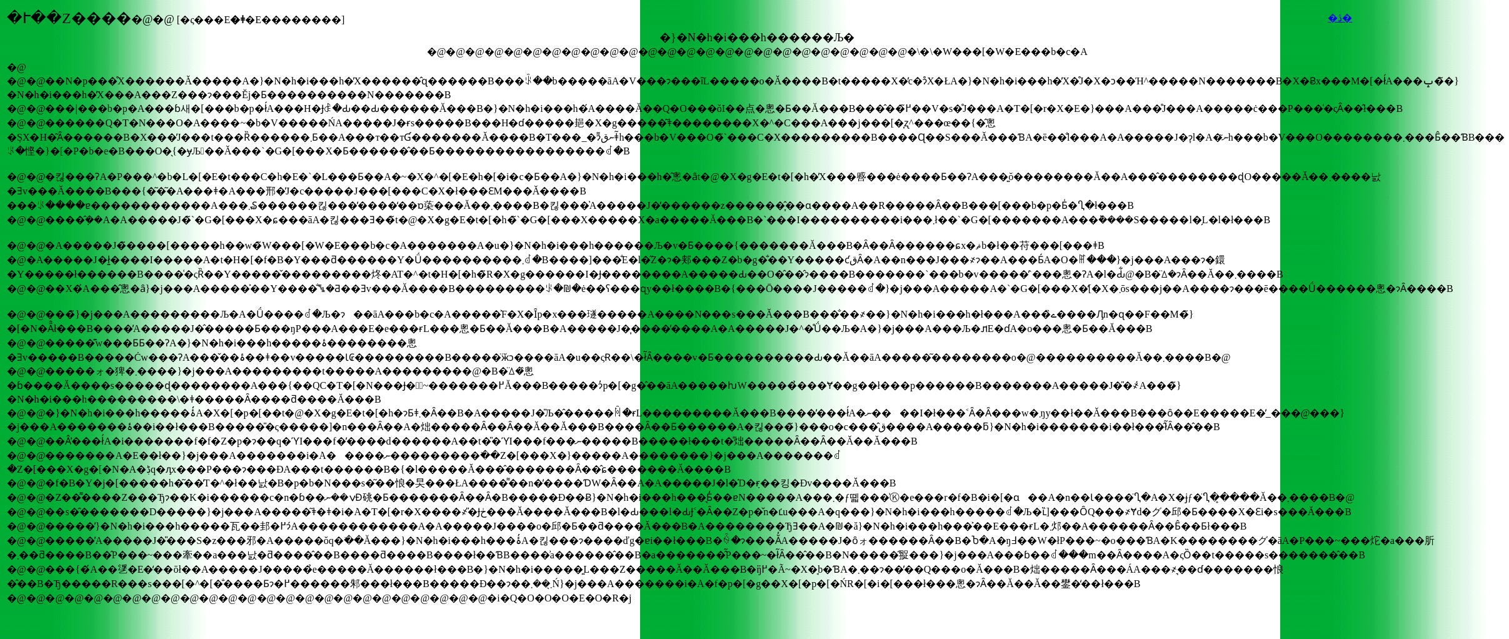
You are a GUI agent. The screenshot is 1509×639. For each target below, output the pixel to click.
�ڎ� (1340, 18)
